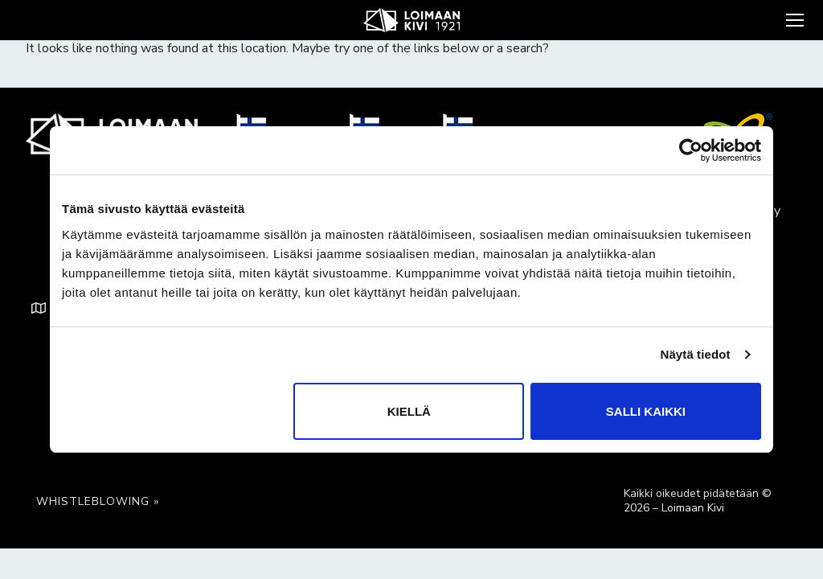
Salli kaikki (646, 411)
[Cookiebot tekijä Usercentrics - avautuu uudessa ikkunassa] (690, 150)
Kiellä (409, 411)
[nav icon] (793, 20)
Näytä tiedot (696, 354)
